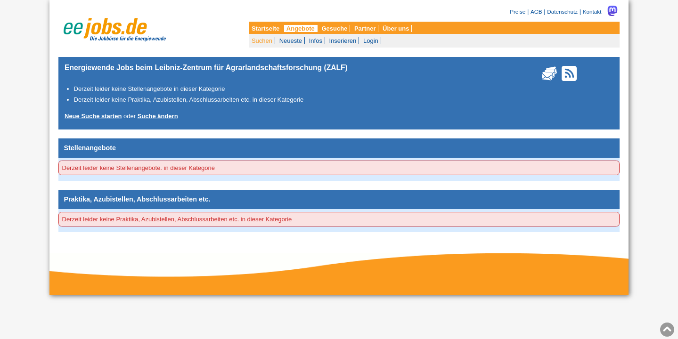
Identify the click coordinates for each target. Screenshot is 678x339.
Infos (315, 40)
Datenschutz (562, 11)
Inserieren (343, 40)
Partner (365, 28)
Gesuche (334, 28)
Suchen (262, 40)
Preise (517, 11)
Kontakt (592, 11)
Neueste (290, 40)
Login (370, 40)
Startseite (265, 28)
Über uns (396, 28)
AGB (536, 11)
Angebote (300, 28)
